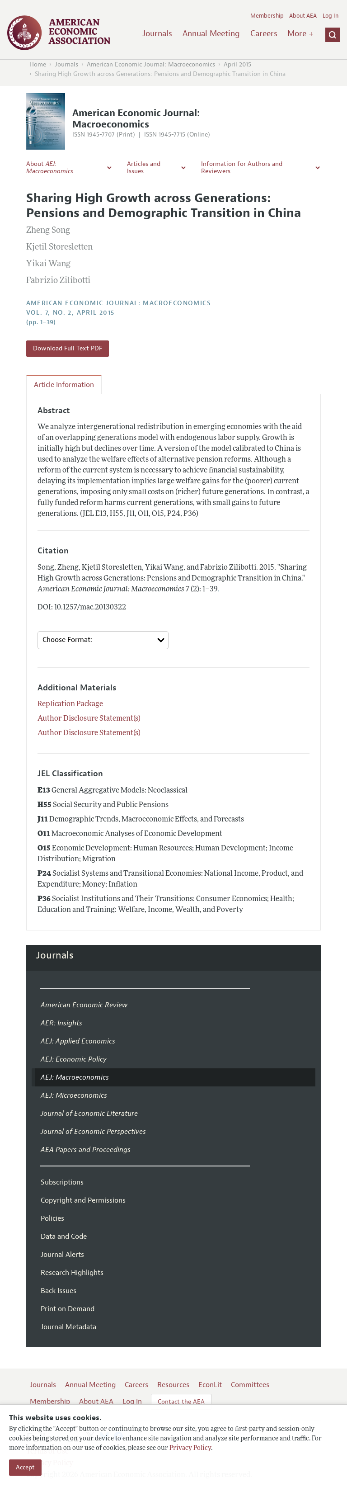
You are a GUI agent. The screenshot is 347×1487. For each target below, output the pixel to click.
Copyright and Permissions (83, 1200)
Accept (25, 1467)
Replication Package (70, 704)
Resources (173, 1384)
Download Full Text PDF (67, 348)
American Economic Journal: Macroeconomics (151, 64)
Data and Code (64, 1236)
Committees (250, 1384)
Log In (330, 15)
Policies (52, 1218)
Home (37, 64)
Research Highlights (72, 1272)
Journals (157, 33)
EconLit (210, 1384)
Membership (267, 15)
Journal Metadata (68, 1326)
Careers (263, 33)
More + (300, 33)
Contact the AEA (181, 1402)
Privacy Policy (190, 1448)
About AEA (303, 15)
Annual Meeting (211, 33)
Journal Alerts (62, 1254)
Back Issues (58, 1290)
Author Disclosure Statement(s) (89, 718)
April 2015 (237, 64)
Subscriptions (62, 1182)
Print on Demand (67, 1308)
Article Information (64, 384)
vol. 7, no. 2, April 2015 (70, 312)
